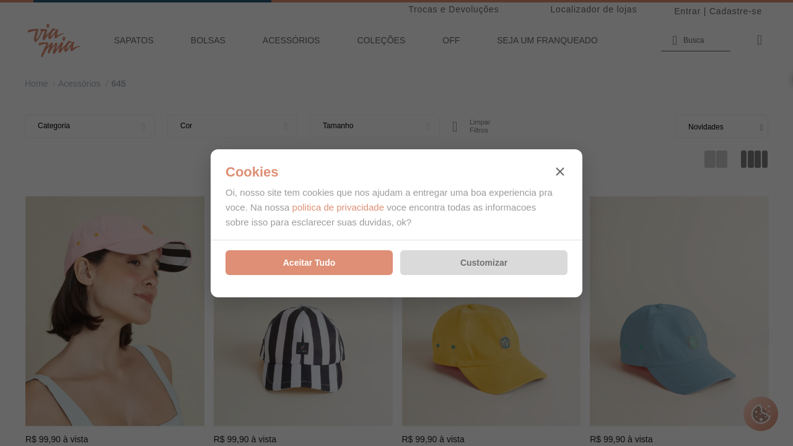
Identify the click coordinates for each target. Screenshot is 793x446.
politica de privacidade (338, 207)
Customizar (483, 263)
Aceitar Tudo (309, 263)
